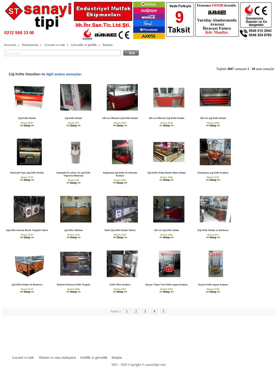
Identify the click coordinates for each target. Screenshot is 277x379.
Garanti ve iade (54, 45)
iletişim (117, 357)
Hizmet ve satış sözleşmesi (57, 357)
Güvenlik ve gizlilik (84, 45)
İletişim (108, 45)
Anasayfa (10, 45)
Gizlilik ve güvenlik (93, 357)
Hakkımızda (30, 45)
